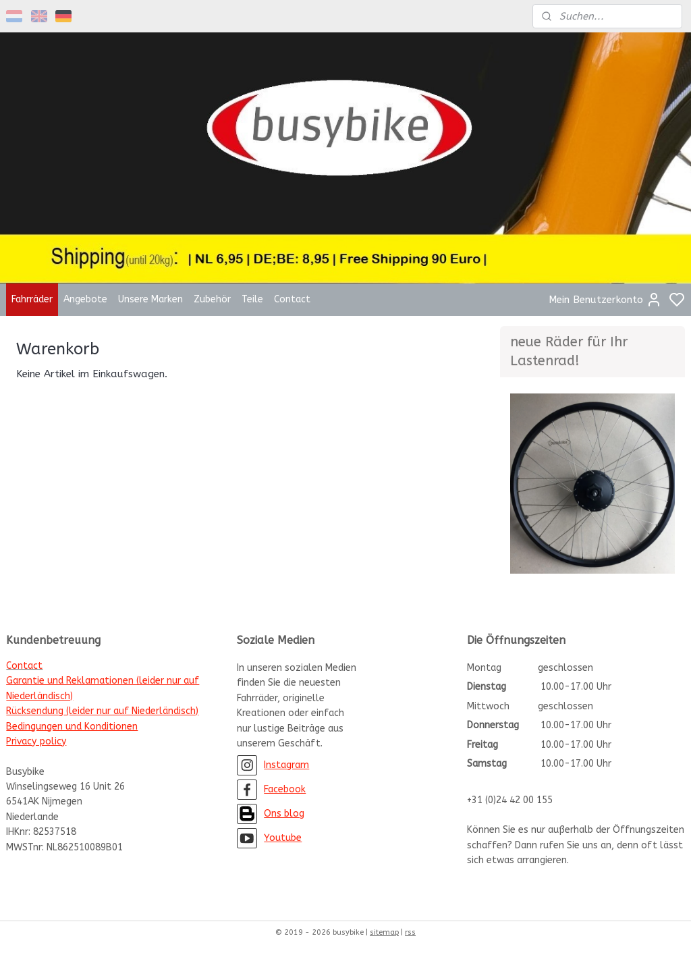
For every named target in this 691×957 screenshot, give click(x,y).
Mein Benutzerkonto (605, 300)
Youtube (283, 838)
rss (410, 932)
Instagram (286, 765)
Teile (252, 299)
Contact (292, 299)
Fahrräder (32, 299)
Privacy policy (36, 741)
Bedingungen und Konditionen (72, 726)
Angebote (85, 299)
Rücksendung (34, 711)
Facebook (285, 789)
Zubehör (212, 299)
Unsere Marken (150, 299)
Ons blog (284, 813)
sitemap (384, 932)
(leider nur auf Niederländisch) (130, 711)
